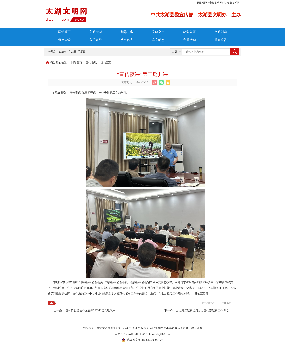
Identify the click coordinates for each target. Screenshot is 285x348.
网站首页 (64, 32)
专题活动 (189, 40)
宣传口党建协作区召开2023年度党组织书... (92, 310)
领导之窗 (127, 32)
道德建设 (64, 40)
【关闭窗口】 (226, 303)
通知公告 (220, 40)
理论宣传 (106, 62)
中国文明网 (201, 2)
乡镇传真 (127, 40)
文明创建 (220, 32)
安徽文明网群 (217, 2)
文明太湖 (95, 32)
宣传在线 (95, 40)
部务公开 (189, 32)
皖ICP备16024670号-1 (124, 328)
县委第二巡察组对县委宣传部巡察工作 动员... (203, 310)
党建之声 (158, 32)
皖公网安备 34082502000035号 (145, 339)
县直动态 (158, 40)
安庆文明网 (233, 2)
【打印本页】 (208, 303)
